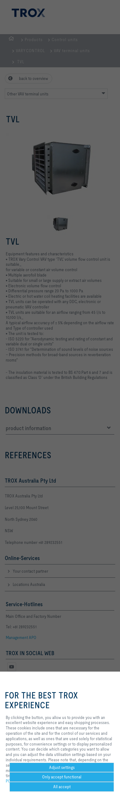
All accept (62, 786)
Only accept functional (61, 776)
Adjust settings (62, 767)
